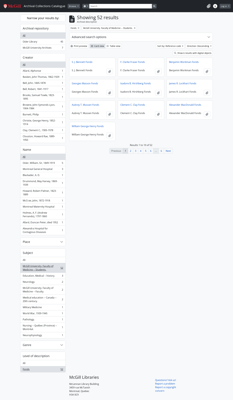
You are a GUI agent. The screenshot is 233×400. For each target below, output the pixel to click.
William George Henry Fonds (88, 126)
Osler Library (43, 42)
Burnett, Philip (43, 115)
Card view (97, 46)
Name (27, 150)
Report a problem (165, 383)
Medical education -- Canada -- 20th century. (43, 299)
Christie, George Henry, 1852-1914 (43, 122)
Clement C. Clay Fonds (132, 104)
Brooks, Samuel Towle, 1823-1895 (43, 96)
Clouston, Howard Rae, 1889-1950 (43, 138)
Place (26, 242)
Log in (224, 6)
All (24, 35)
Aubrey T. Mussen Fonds (85, 104)
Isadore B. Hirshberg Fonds (135, 83)
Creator (28, 57)
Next (168, 151)
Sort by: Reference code (169, 46)
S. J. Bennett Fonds (82, 62)
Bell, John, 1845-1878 (43, 83)
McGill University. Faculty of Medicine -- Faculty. (43, 289)
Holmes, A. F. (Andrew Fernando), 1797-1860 (43, 214)
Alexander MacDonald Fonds (185, 104)
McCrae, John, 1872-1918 (43, 201)
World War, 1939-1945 (43, 314)
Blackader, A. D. (43, 175)
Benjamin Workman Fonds (184, 62)
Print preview (79, 46)
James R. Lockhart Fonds (182, 83)
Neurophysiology (43, 335)
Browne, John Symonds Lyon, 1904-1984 (43, 106)
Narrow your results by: (43, 18)
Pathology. (43, 320)
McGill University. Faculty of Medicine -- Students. (43, 267)
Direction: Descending (198, 46)
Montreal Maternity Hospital (43, 207)
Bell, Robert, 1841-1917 (43, 89)
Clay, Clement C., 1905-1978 (43, 130)
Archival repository (36, 28)
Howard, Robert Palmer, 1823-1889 (43, 192)
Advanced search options (89, 37)
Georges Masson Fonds (85, 83)
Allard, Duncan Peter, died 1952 (43, 223)
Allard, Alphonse (43, 71)
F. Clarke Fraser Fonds (132, 62)
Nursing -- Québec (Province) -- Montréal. (43, 327)
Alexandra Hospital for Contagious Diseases (43, 230)
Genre (27, 345)
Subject (28, 253)
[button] (208, 6)
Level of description (36, 356)
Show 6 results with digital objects (192, 53)
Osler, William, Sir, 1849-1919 (43, 163)
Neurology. (43, 282)
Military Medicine (43, 307)
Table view (113, 46)
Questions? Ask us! (165, 380)
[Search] (120, 6)
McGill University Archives (43, 48)
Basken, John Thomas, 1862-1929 (43, 77)
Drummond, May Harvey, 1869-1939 (43, 183)
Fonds (43, 369)
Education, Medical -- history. (43, 276)
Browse (73, 6)
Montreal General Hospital (43, 169)
